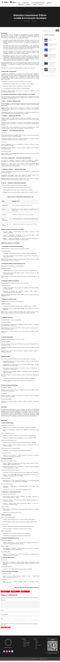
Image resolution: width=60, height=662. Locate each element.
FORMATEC (35, 4)
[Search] (57, 30)
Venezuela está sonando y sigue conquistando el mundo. (52, 49)
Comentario (3, 599)
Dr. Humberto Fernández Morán (38, 2)
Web (2, 619)
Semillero (28, 5)
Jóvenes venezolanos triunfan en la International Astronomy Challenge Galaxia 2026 (52, 44)
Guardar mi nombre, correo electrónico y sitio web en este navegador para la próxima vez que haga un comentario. (19, 626)
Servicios (41, 5)
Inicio (19, 2)
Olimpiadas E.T (49, 2)
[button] (5, 591)
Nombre (2, 611)
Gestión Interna (26, 3)
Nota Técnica (30, 12)
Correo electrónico (4, 615)
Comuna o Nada (21, 4)
